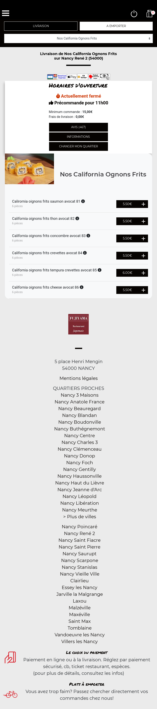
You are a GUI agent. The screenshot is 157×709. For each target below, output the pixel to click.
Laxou (79, 601)
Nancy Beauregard (79, 408)
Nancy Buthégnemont (79, 429)
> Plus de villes (79, 516)
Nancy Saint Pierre (79, 547)
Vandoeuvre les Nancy (80, 635)
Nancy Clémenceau (80, 449)
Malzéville (80, 608)
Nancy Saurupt (79, 554)
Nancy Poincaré (79, 526)
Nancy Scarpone (79, 560)
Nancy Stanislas (79, 567)
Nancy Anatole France (79, 402)
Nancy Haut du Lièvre (79, 483)
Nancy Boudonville (79, 422)
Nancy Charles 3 (80, 442)
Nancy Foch (79, 462)
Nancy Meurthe (79, 510)
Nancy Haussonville (79, 476)
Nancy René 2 (79, 533)
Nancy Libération (79, 503)
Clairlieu (79, 581)
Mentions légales (78, 378)
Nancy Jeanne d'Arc (79, 489)
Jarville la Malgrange (79, 594)
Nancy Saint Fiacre (79, 540)
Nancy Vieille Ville (79, 574)
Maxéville (79, 614)
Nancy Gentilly (79, 469)
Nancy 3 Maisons (80, 395)
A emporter (116, 26)
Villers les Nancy (79, 641)
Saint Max (79, 621)
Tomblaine (80, 628)
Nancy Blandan (79, 415)
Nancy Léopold (79, 496)
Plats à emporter (86, 684)
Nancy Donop (79, 456)
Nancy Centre (79, 435)
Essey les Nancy (79, 587)
